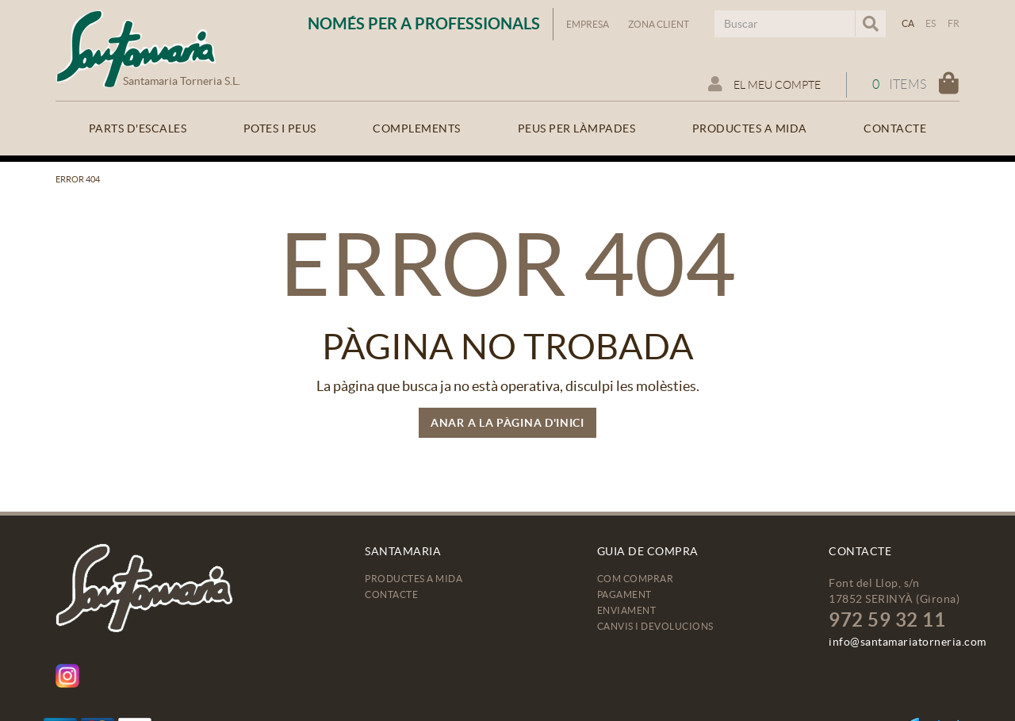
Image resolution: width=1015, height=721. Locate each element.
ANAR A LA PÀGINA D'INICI (507, 422)
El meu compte (764, 84)
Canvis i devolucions (655, 626)
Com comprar (635, 578)
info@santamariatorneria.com (907, 641)
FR (954, 23)
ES (930, 23)
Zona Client (658, 24)
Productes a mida (413, 578)
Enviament (627, 610)
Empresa (587, 24)
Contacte (391, 594)
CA (908, 23)
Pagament (624, 594)
